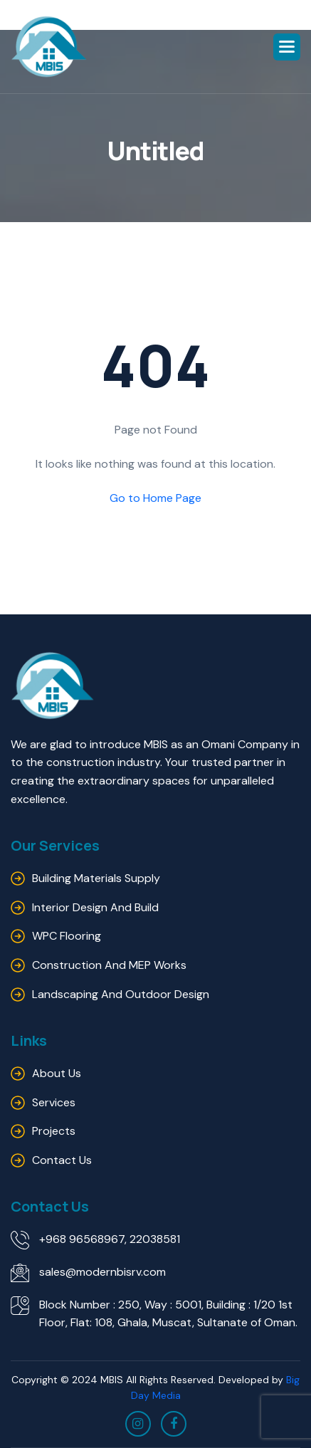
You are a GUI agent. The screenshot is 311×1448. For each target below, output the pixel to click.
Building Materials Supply (96, 878)
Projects (53, 1130)
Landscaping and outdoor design (120, 994)
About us (56, 1073)
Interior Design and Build (95, 907)
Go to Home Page (155, 497)
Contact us (62, 1160)
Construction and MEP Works (109, 965)
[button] (286, 47)
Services (53, 1102)
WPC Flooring (66, 935)
